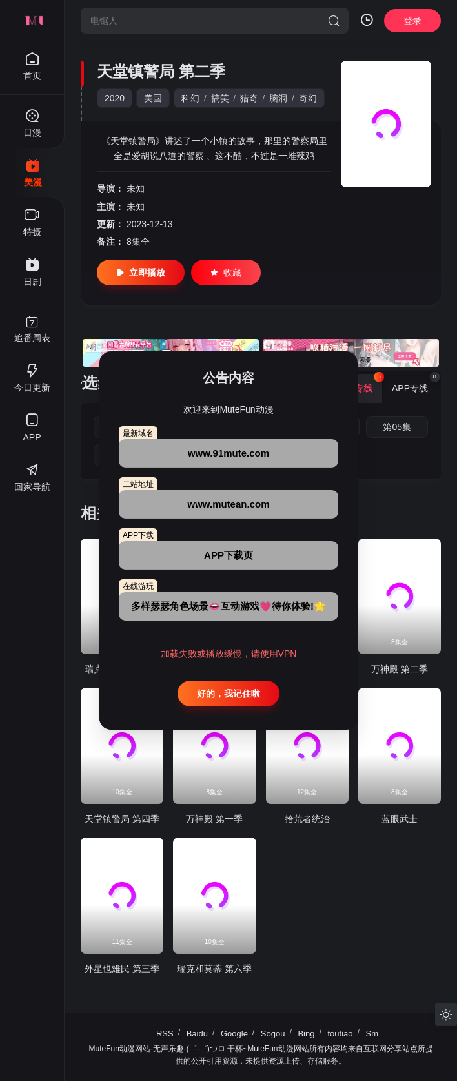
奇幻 (308, 98)
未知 (136, 188)
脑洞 (278, 98)
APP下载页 (228, 555)
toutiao (339, 1033)
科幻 (190, 98)
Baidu (197, 1033)
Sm (372, 1033)
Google (234, 1033)
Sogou (273, 1033)
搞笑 (220, 98)
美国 (153, 98)
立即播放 (140, 272)
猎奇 (249, 98)
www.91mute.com (228, 453)
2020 (115, 98)
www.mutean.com (229, 504)
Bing (306, 1033)
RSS (165, 1033)
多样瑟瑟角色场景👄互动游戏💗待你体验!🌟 (228, 606)
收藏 (225, 272)
